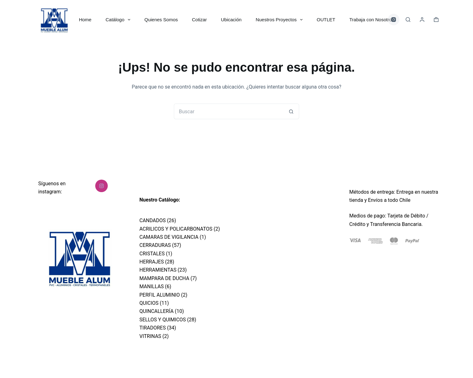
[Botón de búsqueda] (291, 111)
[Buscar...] (228, 111)
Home (85, 19)
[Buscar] (408, 19)
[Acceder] (422, 19)
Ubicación (231, 19)
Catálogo (119, 19)
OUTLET (326, 19)
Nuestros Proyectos (280, 19)
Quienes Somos (161, 19)
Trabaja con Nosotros (371, 19)
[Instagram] (394, 20)
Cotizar (199, 19)
